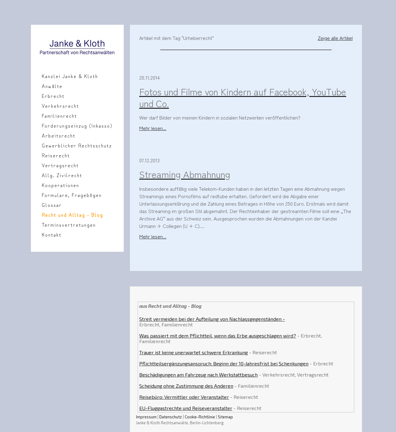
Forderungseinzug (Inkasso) (77, 125)
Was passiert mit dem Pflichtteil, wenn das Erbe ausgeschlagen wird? (217, 335)
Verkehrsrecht (60, 105)
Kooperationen (60, 185)
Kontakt (52, 234)
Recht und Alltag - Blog (72, 214)
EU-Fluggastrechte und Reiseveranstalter (185, 408)
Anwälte (52, 85)
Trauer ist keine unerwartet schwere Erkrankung (193, 352)
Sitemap (225, 416)
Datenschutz (170, 416)
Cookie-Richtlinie (200, 416)
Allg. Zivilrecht (62, 175)
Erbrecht (53, 95)
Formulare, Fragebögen (72, 195)
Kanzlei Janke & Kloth (70, 76)
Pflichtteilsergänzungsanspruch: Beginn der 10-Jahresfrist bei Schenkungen (223, 363)
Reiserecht (56, 155)
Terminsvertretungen (69, 224)
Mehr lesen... (152, 128)
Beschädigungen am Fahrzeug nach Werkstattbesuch (198, 374)
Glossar (52, 204)
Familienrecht (59, 115)
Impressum (146, 416)
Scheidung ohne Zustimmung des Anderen (186, 386)
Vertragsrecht (60, 165)
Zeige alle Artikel (335, 37)
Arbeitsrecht (58, 135)
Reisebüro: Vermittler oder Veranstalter (184, 397)
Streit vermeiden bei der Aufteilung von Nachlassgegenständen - (212, 319)
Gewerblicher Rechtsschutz (77, 145)
